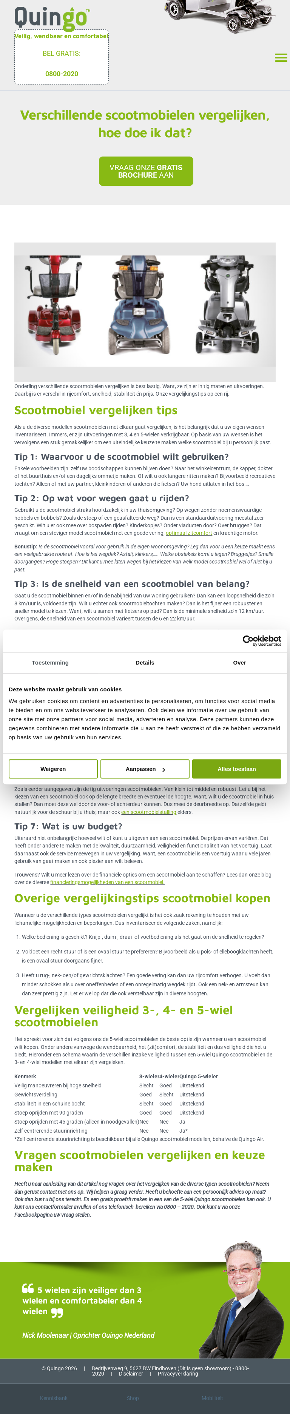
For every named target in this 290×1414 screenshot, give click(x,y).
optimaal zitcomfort (189, 533)
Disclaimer (131, 1374)
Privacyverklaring (178, 1374)
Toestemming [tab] (50, 662)
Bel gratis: (61, 53)
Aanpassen (145, 769)
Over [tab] (239, 662)
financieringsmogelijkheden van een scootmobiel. (107, 882)
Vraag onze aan (146, 171)
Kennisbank (54, 1398)
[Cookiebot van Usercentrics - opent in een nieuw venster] (248, 640)
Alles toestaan (237, 769)
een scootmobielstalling (148, 812)
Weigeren (53, 769)
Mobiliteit (212, 1398)
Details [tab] (145, 662)
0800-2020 (61, 74)
